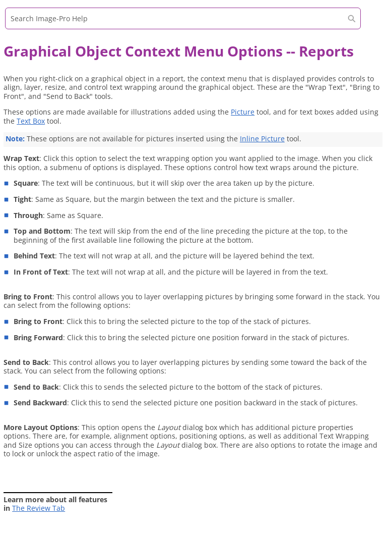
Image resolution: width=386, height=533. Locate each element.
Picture (242, 112)
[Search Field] (183, 18)
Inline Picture (262, 138)
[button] (352, 18)
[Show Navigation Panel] (368, 23)
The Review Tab (38, 508)
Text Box (31, 121)
